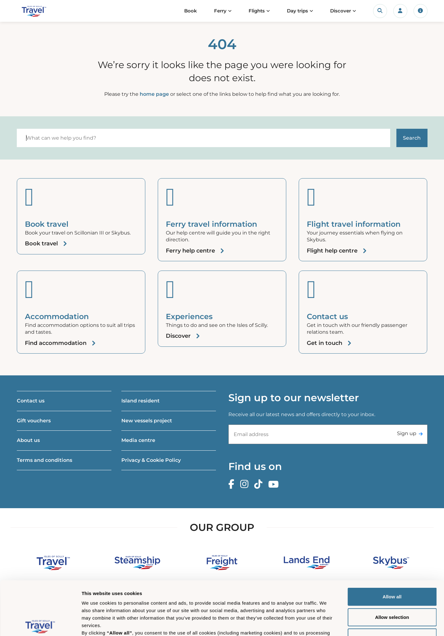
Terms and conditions (44, 460)
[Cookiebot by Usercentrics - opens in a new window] (40, 624)
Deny (392, 581)
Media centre (138, 440)
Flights (257, 11)
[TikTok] (259, 484)
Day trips (297, 11)
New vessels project (146, 421)
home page (154, 94)
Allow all (392, 541)
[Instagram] (245, 484)
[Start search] (412, 138)
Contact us (30, 401)
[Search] (203, 138)
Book (190, 11)
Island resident (140, 401)
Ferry (220, 11)
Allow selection (392, 561)
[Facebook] (232, 484)
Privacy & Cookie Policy (151, 460)
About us (28, 440)
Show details (326, 623)
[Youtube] (275, 484)
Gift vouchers (34, 421)
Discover (340, 11)
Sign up (406, 433)
